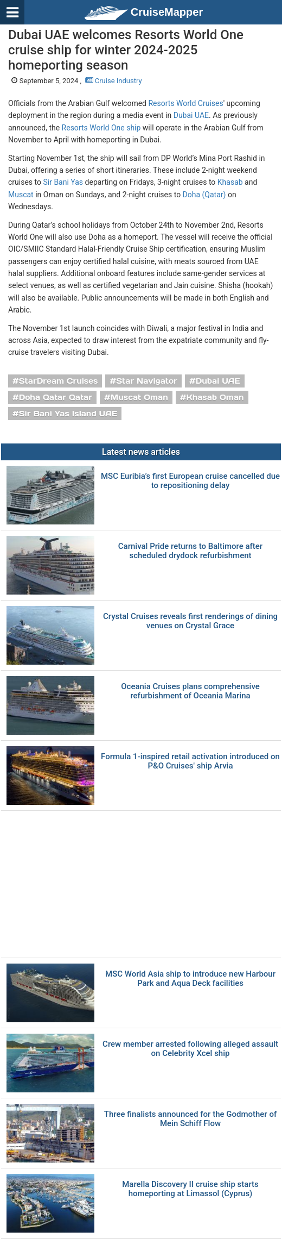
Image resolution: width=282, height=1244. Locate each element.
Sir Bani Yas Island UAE (68, 413)
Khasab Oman (215, 397)
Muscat (21, 194)
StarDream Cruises (58, 381)
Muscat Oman (139, 397)
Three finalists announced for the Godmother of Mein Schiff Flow (190, 1119)
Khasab (230, 182)
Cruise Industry (113, 81)
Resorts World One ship (101, 127)
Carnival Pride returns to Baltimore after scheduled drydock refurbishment (190, 551)
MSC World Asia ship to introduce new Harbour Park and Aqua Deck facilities (190, 978)
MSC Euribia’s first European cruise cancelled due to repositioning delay (190, 481)
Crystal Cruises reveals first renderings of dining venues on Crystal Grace (190, 621)
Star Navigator (146, 381)
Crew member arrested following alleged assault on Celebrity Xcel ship (190, 1049)
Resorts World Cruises (185, 103)
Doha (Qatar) (204, 194)
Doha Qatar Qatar (55, 397)
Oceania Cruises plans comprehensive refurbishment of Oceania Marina (190, 691)
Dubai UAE (191, 115)
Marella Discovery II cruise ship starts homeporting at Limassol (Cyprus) (190, 1189)
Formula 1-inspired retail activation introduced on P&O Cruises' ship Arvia (190, 761)
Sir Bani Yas (63, 182)
